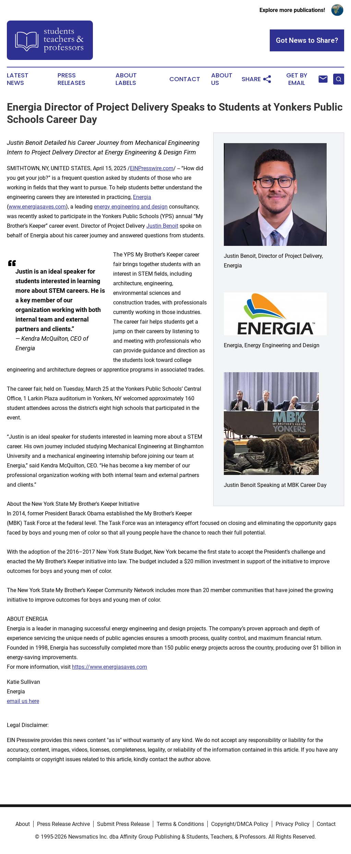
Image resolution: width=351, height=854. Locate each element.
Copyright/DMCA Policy (239, 824)
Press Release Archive (63, 824)
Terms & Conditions (180, 824)
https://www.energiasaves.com (109, 667)
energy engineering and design (131, 206)
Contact (184, 79)
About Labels (126, 79)
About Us (221, 79)
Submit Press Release (123, 824)
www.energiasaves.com (37, 206)
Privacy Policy (293, 824)
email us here (23, 701)
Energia (142, 197)
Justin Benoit (162, 226)
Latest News (17, 79)
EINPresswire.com (151, 168)
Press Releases (71, 79)
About (22, 824)
